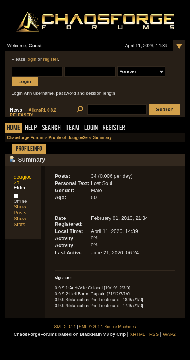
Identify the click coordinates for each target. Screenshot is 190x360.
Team (72, 128)
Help (31, 128)
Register (114, 128)
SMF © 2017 (90, 327)
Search (51, 128)
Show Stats (20, 221)
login (31, 59)
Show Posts (20, 210)
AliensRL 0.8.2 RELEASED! (33, 112)
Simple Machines (120, 327)
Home (13, 128)
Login (91, 128)
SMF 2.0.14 (65, 327)
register (50, 59)
